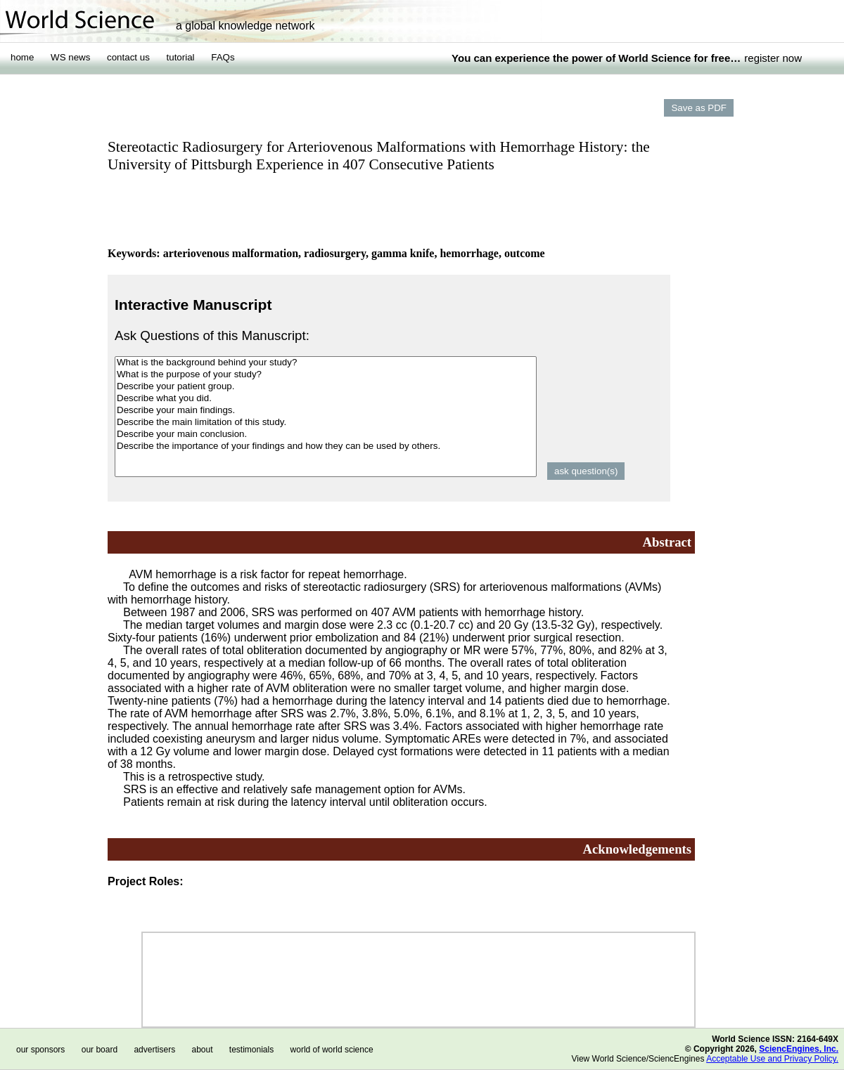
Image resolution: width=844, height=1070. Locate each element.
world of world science (331, 1050)
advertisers (154, 1050)
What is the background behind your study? (325, 363)
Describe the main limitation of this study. (325, 423)
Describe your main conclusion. (325, 435)
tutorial (181, 57)
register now (773, 58)
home (22, 57)
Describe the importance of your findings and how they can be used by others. (325, 446)
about (201, 1050)
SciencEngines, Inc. (798, 1049)
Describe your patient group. (325, 387)
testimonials (251, 1050)
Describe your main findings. (325, 411)
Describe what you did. (325, 399)
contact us (128, 57)
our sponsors (40, 1050)
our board (99, 1050)
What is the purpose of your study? (325, 375)
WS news (70, 57)
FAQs (222, 57)
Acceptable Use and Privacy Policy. (772, 1059)
